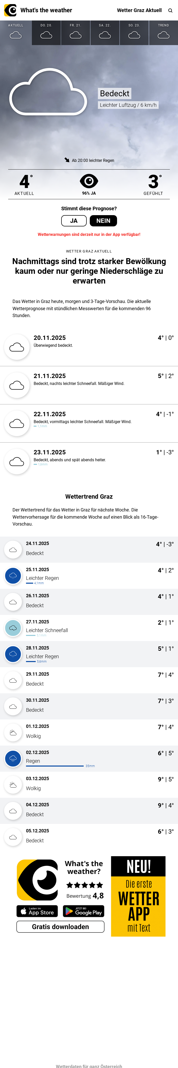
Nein (103, 220)
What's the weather (38, 10)
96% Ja (89, 184)
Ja (74, 220)
